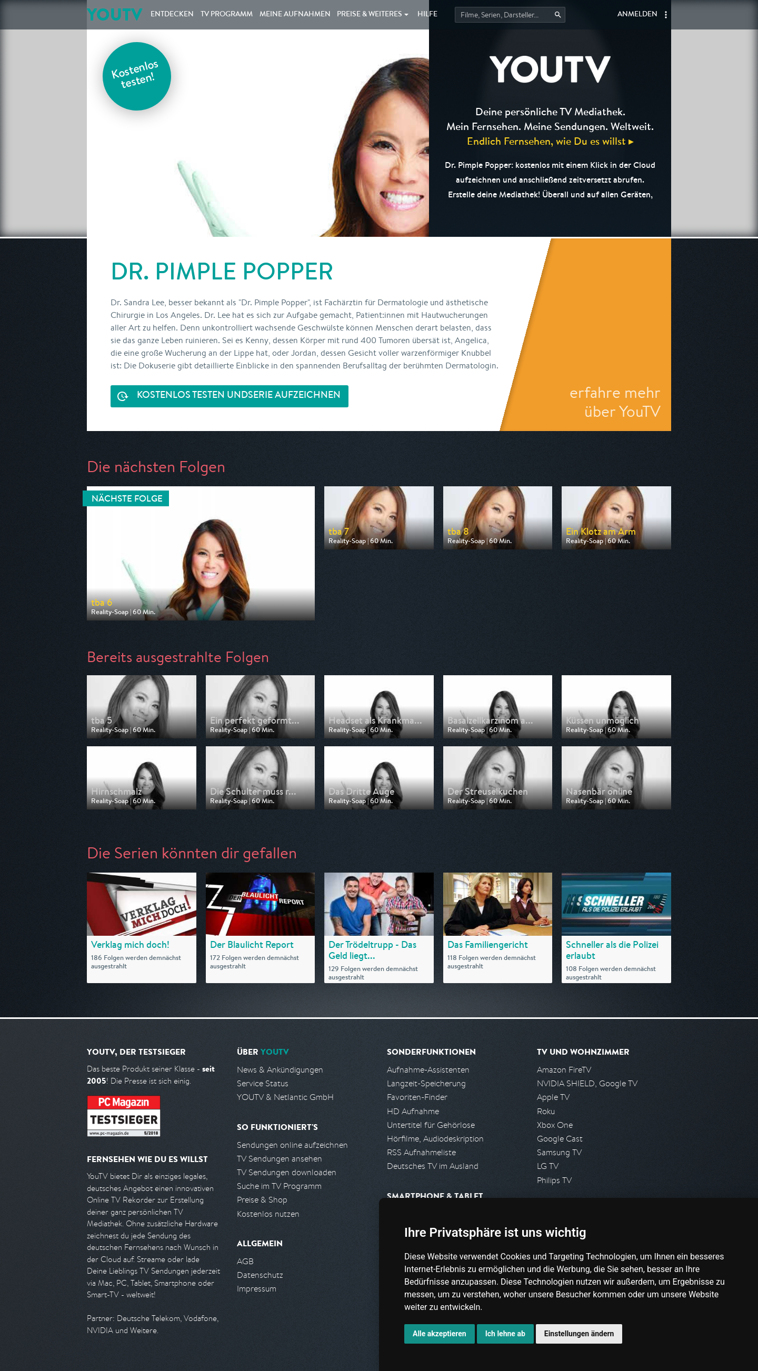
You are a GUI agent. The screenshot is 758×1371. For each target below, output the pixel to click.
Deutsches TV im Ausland (432, 1166)
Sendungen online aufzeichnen (292, 1144)
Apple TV (553, 1097)
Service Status (262, 1083)
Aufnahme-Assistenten (428, 1069)
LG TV (547, 1166)
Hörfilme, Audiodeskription (435, 1138)
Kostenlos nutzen (268, 1213)
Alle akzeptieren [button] (439, 1333)
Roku (546, 1111)
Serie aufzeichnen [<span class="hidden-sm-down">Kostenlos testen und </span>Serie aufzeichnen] (239, 396)
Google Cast (560, 1138)
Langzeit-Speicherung (426, 1083)
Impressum (256, 1288)
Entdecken (172, 14)
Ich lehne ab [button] (505, 1333)
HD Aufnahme (413, 1111)
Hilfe (427, 14)
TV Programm (227, 14)
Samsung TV (559, 1152)
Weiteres (369, 14)
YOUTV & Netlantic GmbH (285, 1097)
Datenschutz (260, 1274)
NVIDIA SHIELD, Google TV (587, 1083)
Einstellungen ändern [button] (579, 1333)
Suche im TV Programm (279, 1186)
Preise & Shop (262, 1199)
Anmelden (637, 14)
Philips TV (554, 1180)
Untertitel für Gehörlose (431, 1124)
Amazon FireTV (564, 1069)
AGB (245, 1261)
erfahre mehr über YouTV (615, 402)
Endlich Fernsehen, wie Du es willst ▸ (550, 141)
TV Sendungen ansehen (279, 1158)
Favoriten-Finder (417, 1097)
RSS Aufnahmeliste (421, 1152)
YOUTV (114, 14)
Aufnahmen (295, 14)
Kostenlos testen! (135, 75)
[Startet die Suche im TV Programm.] (510, 15)
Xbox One (555, 1124)
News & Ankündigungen (280, 1069)
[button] (666, 14)
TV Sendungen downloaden (286, 1172)
